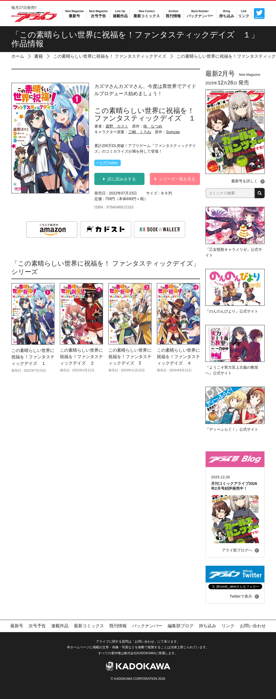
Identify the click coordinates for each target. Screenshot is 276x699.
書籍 (38, 56)
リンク (243, 13)
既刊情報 (173, 13)
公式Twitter (107, 163)
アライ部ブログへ (237, 550)
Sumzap (173, 132)
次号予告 (98, 13)
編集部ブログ (181, 625)
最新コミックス (146, 13)
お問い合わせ (253, 625)
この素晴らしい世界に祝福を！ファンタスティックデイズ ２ (81, 356)
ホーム (17, 56)
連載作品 (120, 13)
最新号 (74, 13)
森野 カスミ (117, 126)
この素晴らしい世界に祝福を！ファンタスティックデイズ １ (32, 357)
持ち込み (226, 13)
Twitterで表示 (241, 596)
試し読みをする (119, 179)
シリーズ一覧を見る (175, 179)
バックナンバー (200, 13)
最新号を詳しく (244, 181)
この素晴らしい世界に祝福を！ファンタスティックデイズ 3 (129, 356)
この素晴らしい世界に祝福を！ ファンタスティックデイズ (109, 56)
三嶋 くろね (139, 132)
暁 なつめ (152, 126)
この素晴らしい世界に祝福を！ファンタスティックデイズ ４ (178, 356)
